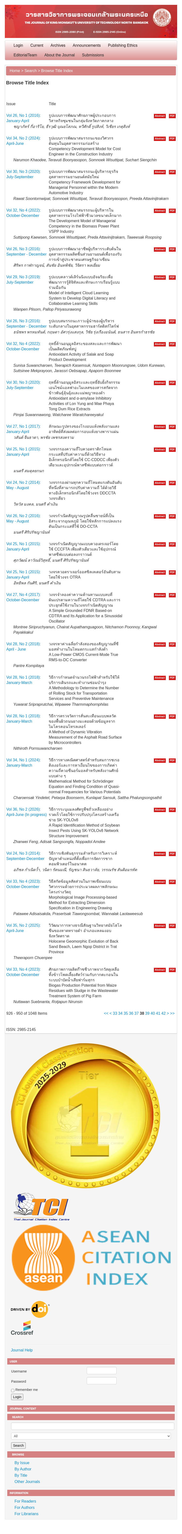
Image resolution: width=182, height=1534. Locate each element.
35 (126, 1013)
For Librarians (27, 1514)
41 (158, 1013)
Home (15, 71)
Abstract (160, 116)
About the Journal (59, 55)
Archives (58, 45)
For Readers (25, 1501)
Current (36, 45)
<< (106, 1013)
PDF (172, 116)
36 (131, 1013)
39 (147, 1013)
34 (120, 1013)
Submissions (93, 55)
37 (137, 1013)
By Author (23, 1469)
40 (152, 1013)
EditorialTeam (25, 55)
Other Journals (27, 1482)
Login (18, 45)
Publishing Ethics (123, 45)
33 (115, 1013)
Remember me (26, 1390)
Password (18, 1381)
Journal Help (22, 1350)
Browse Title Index (57, 71)
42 (163, 1013)
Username (19, 1371)
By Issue (22, 1463)
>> (172, 1013)
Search (30, 71)
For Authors (25, 1507)
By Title (21, 1475)
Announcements (87, 45)
